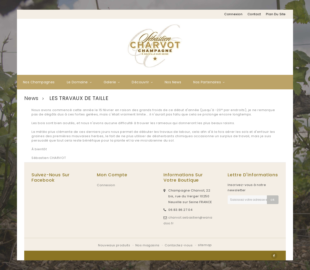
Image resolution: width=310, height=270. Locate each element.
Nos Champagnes (39, 82)
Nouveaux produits (114, 245)
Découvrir (140, 82)
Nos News (173, 82)
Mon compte (112, 175)
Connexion (233, 14)
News (31, 98)
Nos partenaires (207, 82)
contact (254, 14)
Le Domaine (77, 82)
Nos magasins (148, 245)
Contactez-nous (179, 245)
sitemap (205, 245)
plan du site (276, 14)
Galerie (110, 82)
